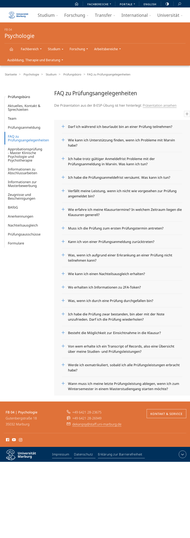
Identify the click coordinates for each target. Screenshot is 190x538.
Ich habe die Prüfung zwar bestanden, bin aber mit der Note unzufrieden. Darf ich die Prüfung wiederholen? (116, 315)
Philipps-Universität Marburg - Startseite (18, 13)
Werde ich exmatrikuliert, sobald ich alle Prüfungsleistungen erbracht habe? (124, 366)
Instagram (20, 440)
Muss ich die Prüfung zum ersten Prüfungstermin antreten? (115, 227)
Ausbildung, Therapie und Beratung (36, 60)
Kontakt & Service (166, 413)
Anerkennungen (20, 215)
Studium (49, 15)
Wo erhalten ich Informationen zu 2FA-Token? (104, 286)
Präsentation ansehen (160, 105)
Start (74, 4)
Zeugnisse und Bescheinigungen (21, 196)
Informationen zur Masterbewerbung (22, 183)
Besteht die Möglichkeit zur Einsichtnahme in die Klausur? (114, 332)
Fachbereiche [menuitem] (100, 4)
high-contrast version (165, 4)
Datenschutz (83, 454)
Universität (171, 15)
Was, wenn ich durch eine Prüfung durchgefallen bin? (110, 300)
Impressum (61, 454)
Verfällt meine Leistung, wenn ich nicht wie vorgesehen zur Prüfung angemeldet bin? (122, 192)
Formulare (16, 242)
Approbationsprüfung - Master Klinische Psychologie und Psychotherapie (25, 154)
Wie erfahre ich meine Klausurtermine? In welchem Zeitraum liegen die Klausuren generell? (125, 210)
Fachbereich (32, 49)
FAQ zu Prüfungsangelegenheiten (28, 138)
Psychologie (13, 51)
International (137, 15)
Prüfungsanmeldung (24, 127)
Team (12, 118)
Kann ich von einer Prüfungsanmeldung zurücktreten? (111, 241)
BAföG (13, 206)
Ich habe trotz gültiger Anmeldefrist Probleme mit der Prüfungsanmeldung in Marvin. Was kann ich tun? (111, 160)
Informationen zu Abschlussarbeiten (22, 170)
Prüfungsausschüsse (24, 233)
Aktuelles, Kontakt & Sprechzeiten (24, 107)
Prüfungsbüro (66, 74)
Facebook (7, 440)
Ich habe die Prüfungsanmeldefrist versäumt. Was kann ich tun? (119, 177)
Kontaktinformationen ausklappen (182, 454)
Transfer (106, 15)
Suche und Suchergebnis (177, 4)
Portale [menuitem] (128, 4)
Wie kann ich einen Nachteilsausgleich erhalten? (106, 273)
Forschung (77, 15)
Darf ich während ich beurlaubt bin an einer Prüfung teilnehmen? (120, 126)
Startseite (10, 74)
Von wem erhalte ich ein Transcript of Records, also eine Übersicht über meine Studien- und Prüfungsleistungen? (121, 347)
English (150, 4)
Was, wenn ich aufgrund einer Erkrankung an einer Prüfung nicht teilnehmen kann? (120, 256)
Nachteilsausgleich (23, 224)
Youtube (13, 440)
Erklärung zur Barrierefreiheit (120, 454)
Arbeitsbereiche (108, 49)
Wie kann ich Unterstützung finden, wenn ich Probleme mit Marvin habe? (121, 141)
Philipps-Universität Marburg (24, 457)
